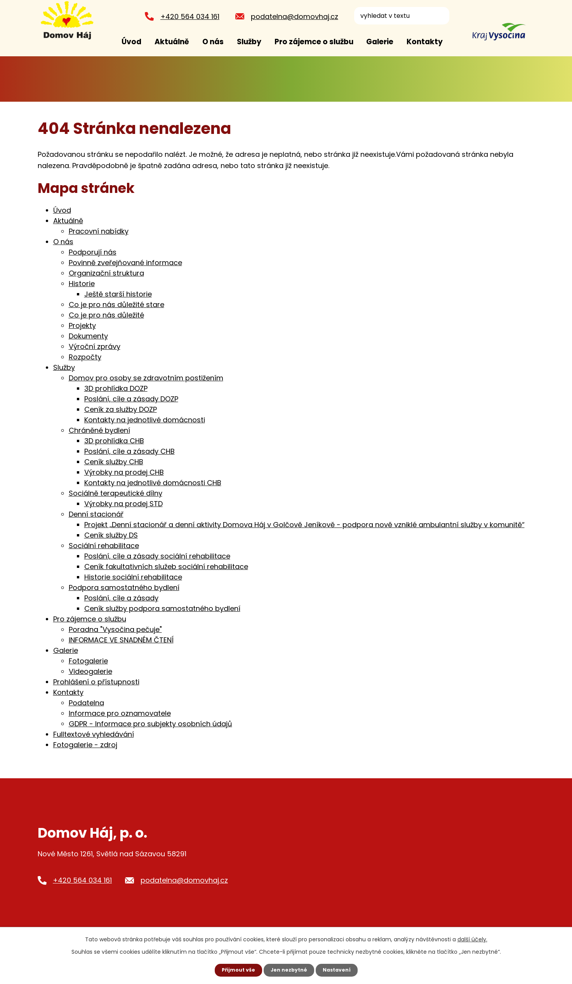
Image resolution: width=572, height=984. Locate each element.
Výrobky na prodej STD (123, 503)
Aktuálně (172, 41)
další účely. (472, 938)
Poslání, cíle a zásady (121, 598)
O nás (213, 41)
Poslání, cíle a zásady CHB (129, 451)
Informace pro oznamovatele (120, 713)
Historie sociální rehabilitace (133, 577)
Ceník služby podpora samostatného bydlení (162, 608)
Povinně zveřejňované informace (125, 262)
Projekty (82, 325)
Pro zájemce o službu (314, 41)
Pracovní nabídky (99, 231)
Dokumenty (88, 336)
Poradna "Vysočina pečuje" (115, 629)
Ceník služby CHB (113, 462)
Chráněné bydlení (99, 430)
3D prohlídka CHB (114, 441)
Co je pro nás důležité (106, 315)
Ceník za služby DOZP (120, 409)
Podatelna (86, 703)
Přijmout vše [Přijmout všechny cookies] (234, 970)
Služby (249, 41)
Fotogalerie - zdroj (85, 745)
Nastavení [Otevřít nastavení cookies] (340, 970)
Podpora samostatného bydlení (124, 587)
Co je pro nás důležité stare (116, 304)
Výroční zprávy (94, 346)
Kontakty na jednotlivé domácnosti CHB (152, 483)
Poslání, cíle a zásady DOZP (131, 399)
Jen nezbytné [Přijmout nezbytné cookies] (289, 970)
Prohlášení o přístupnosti (96, 682)
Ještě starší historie (118, 294)
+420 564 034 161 (186, 16)
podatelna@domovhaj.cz (291, 16)
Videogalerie (90, 671)
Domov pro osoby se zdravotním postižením (146, 378)
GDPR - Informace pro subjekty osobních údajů (150, 724)
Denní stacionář (96, 514)
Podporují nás (92, 252)
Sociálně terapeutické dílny (115, 493)
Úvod (131, 41)
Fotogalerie (88, 661)
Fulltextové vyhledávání (93, 734)
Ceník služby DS (111, 535)
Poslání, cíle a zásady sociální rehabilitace (157, 556)
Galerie (379, 41)
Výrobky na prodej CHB (124, 472)
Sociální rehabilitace (104, 545)
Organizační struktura (106, 273)
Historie (82, 283)
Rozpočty (85, 357)
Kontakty (425, 41)
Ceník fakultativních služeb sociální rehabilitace (166, 566)
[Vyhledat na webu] (398, 15)
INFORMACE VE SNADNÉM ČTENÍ (121, 640)
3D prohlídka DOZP (116, 388)
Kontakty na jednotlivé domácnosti (144, 420)
